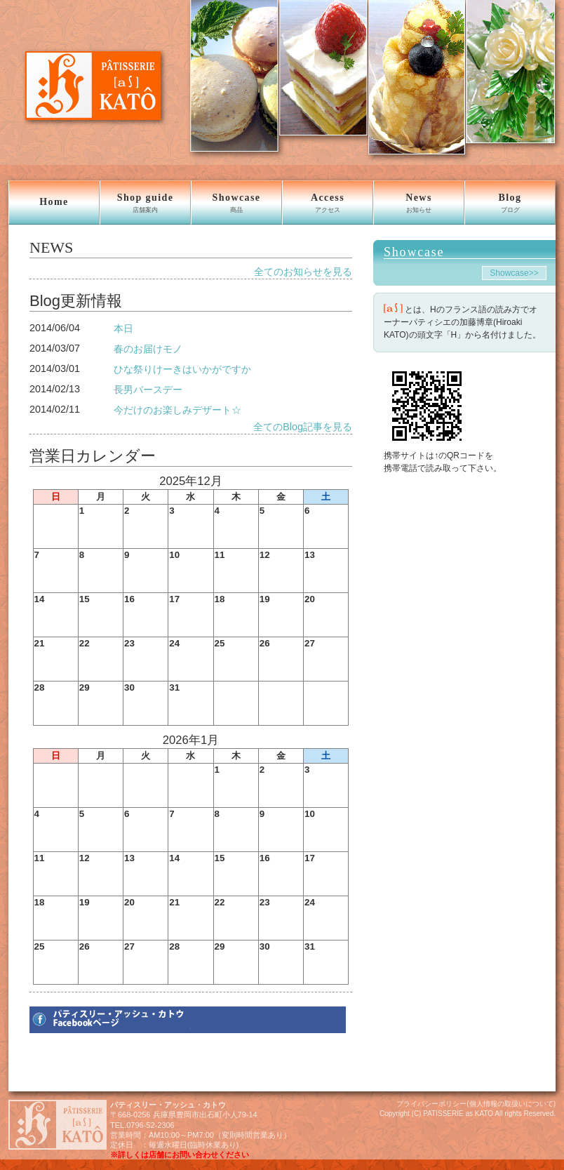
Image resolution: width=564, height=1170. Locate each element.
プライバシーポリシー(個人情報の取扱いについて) (476, 1104)
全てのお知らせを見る (303, 271)
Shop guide (145, 202)
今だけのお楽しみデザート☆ (177, 410)
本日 (123, 328)
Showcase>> (514, 273)
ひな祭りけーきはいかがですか (182, 369)
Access (327, 202)
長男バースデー (148, 389)
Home (53, 202)
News (419, 202)
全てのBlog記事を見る (302, 426)
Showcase (236, 202)
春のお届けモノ (148, 348)
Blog (510, 202)
